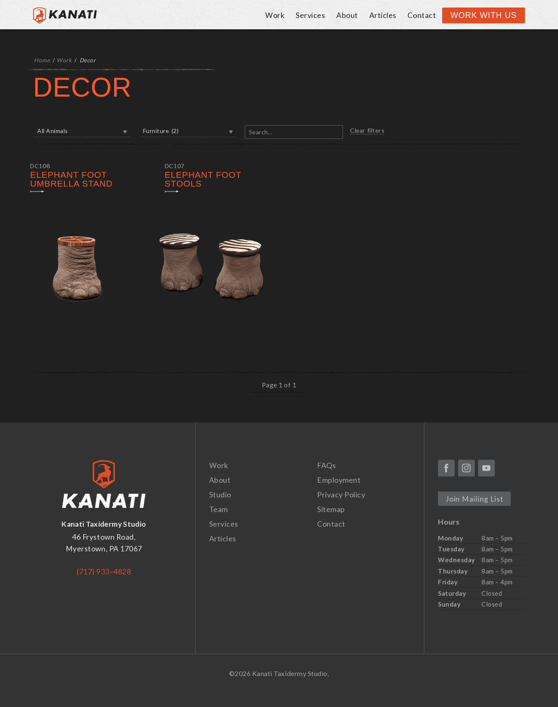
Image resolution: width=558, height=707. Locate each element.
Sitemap (331, 509)
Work (274, 15)
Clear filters (367, 130)
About (347, 15)
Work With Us (483, 15)
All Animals (52, 130)
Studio (220, 494)
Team (218, 509)
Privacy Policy (341, 494)
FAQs (326, 465)
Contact (421, 15)
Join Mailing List (474, 498)
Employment (339, 480)
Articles (383, 15)
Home (42, 60)
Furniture (161, 131)
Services (310, 15)
